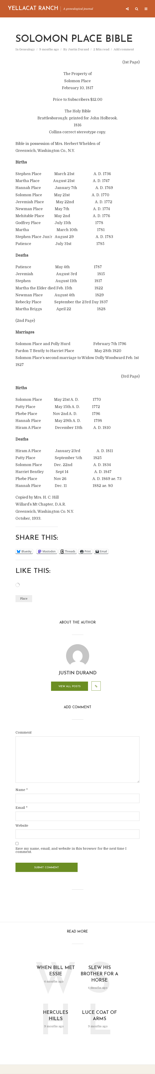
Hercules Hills (55, 1015)
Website (21, 825)
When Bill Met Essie (55, 971)
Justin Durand (78, 49)
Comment (23, 732)
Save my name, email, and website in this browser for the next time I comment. (70, 850)
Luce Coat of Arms (99, 1015)
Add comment (124, 49)
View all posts (69, 686)
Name (21, 789)
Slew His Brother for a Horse (99, 974)
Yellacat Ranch (33, 8)
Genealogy (27, 49)
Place (23, 598)
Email (21, 807)
